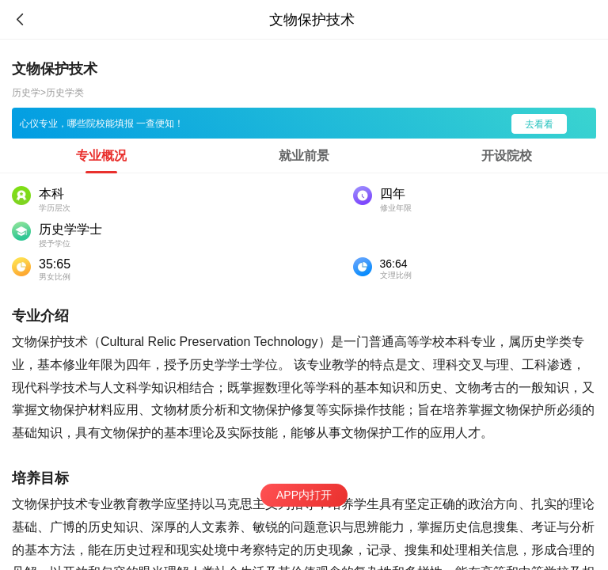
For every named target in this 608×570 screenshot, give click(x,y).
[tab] (101, 156)
